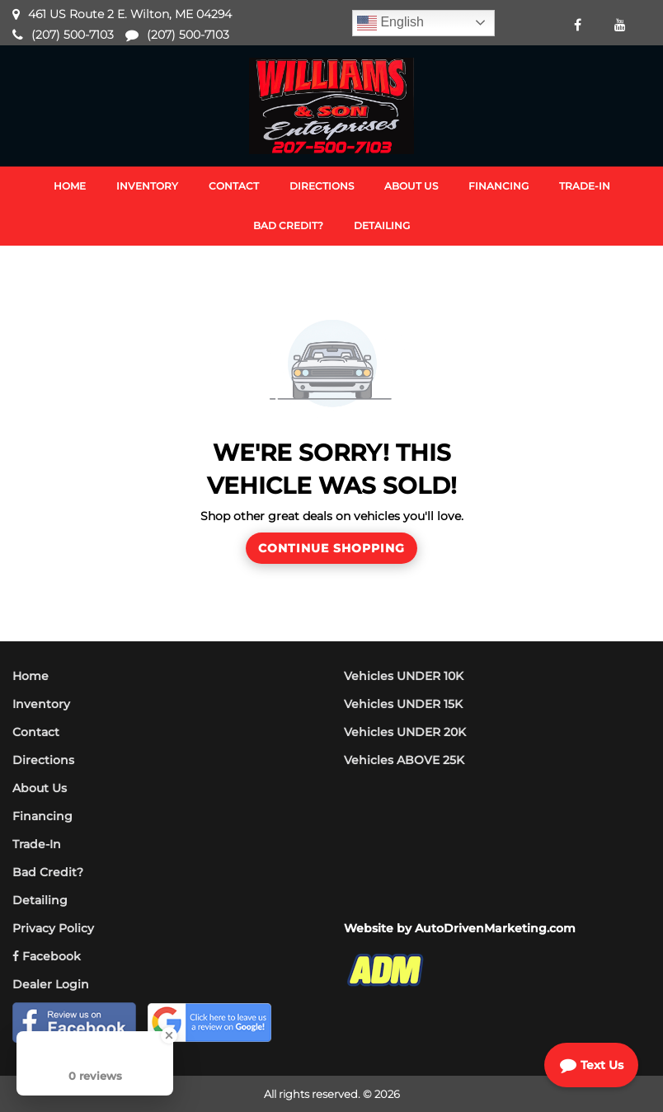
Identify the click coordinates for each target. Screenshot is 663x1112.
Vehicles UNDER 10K (403, 676)
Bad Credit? (47, 872)
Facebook (46, 956)
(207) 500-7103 (72, 34)
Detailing (40, 900)
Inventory (41, 704)
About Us (39, 788)
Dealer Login (50, 984)
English (390, 23)
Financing (42, 816)
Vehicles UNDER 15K (403, 704)
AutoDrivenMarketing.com (495, 928)
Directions (43, 760)
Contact (35, 732)
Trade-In (36, 844)
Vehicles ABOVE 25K (404, 760)
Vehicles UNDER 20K (405, 732)
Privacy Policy (53, 928)
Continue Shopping (331, 548)
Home (30, 676)
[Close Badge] (169, 1035)
